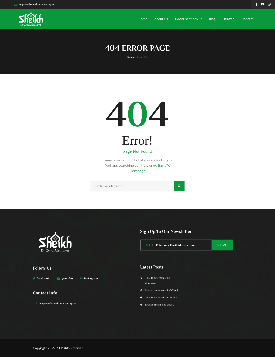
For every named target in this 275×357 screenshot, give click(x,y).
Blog (212, 19)
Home (142, 19)
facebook (41, 278)
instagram (89, 278)
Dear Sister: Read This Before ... (162, 297)
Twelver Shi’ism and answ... (159, 304)
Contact (247, 19)
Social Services (186, 19)
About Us (161, 19)
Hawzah (228, 19)
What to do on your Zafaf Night (162, 290)
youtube (65, 278)
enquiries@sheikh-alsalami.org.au (37, 4)
